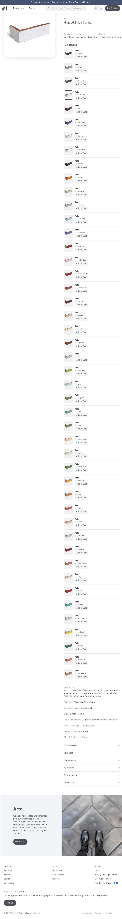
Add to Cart (81, 139)
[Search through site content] (67, 8)
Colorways (70, 45)
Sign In (98, 8)
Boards (7, 879)
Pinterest (99, 913)
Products (17, 8)
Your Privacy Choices (106, 883)
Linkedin (109, 913)
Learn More (20, 842)
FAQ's (97, 871)
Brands (32, 8)
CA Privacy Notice (103, 879)
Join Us (10, 903)
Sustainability (58, 875)
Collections (9, 883)
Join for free (112, 8)
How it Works (58, 871)
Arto (65, 19)
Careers (55, 879)
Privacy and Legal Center (106, 875)
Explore (87, 2)
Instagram (87, 913)
